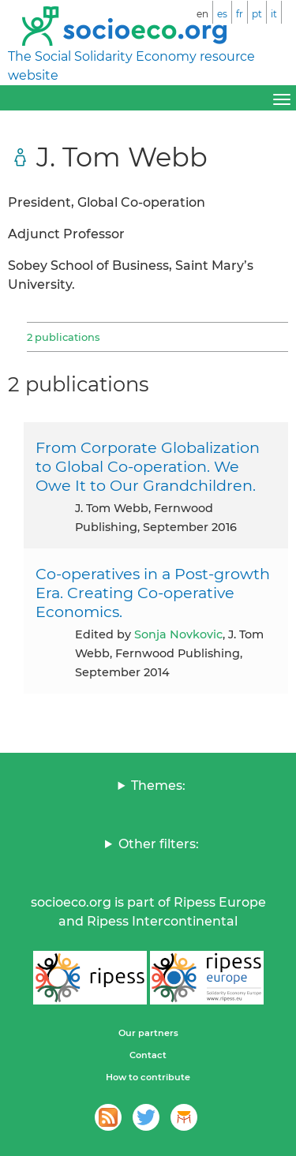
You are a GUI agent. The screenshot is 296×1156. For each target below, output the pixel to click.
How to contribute (148, 1077)
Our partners (148, 1032)
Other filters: (158, 843)
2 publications (63, 337)
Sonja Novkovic (178, 634)
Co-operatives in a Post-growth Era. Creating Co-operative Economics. (153, 592)
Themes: (158, 785)
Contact (148, 1055)
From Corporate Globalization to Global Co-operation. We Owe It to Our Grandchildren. (148, 466)
